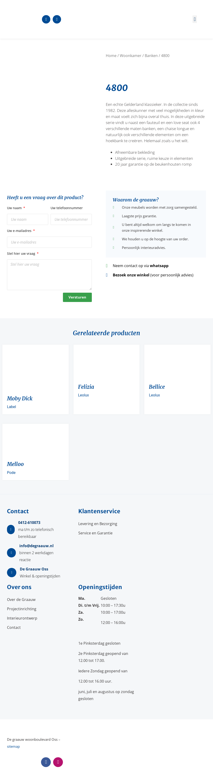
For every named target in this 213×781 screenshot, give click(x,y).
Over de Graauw (21, 599)
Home (111, 55)
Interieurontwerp (22, 618)
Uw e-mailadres (19, 230)
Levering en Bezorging (97, 523)
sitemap (13, 746)
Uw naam (15, 208)
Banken (151, 55)
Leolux (83, 395)
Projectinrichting (21, 608)
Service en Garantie (95, 533)
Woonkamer (130, 55)
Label (11, 407)
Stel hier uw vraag (21, 253)
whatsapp (159, 265)
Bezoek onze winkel (131, 275)
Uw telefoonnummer (67, 208)
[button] (194, 19)
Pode (11, 472)
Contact (14, 627)
